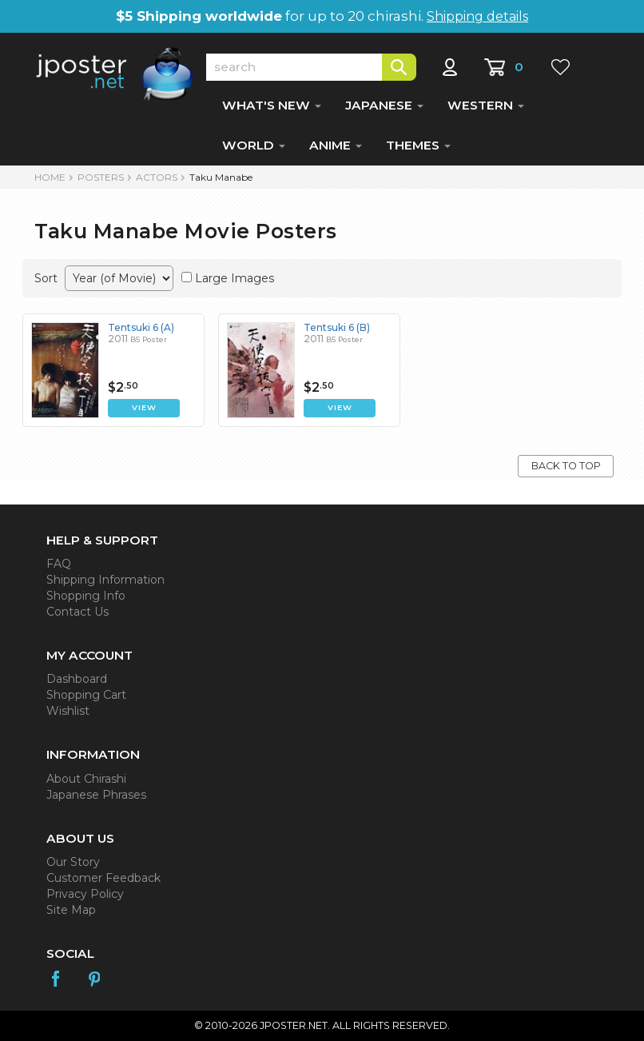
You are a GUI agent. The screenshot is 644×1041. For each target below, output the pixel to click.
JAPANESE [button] (384, 105)
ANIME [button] (335, 145)
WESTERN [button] (485, 105)
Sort (46, 278)
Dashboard (76, 679)
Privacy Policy (85, 894)
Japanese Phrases (96, 795)
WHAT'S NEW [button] (271, 105)
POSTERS (101, 177)
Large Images (234, 278)
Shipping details (477, 16)
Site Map (71, 910)
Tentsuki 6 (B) (337, 327)
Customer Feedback (103, 878)
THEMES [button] (418, 145)
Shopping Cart (86, 695)
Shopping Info (85, 595)
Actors (156, 177)
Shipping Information (105, 579)
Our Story (73, 862)
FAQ (58, 563)
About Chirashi (86, 779)
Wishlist (67, 711)
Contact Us (77, 611)
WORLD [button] (253, 145)
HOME (50, 177)
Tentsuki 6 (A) (141, 327)
